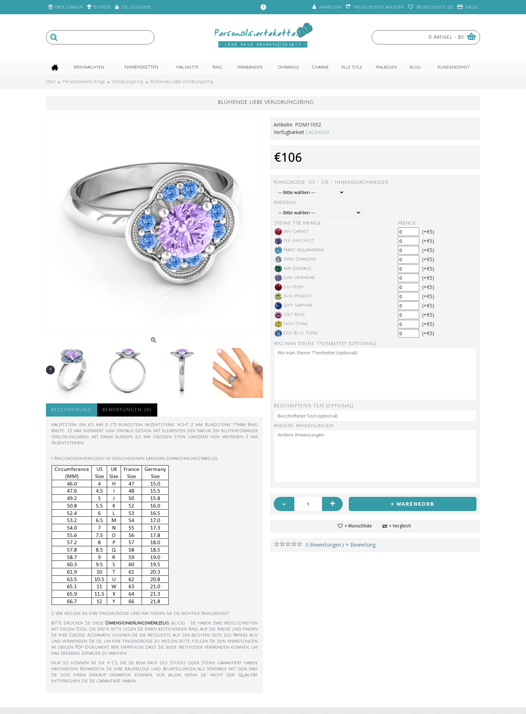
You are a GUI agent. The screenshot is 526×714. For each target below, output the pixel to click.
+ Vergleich (400, 526)
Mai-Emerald (293, 268)
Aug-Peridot (293, 296)
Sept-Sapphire (294, 305)
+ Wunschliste (358, 526)
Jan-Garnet (292, 231)
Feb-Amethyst (294, 241)
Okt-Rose (290, 314)
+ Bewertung (360, 544)
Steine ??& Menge (297, 223)
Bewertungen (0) (127, 410)
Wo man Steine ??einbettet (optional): (325, 343)
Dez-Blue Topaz (296, 333)
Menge (407, 223)
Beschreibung (71, 410)
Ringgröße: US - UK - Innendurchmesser (331, 182)
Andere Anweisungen (303, 425)
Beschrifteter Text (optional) (313, 405)
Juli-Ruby (289, 287)
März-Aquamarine (299, 250)
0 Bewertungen (323, 544)
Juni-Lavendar (295, 277)
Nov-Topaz (291, 324)
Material (285, 202)
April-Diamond (296, 259)
